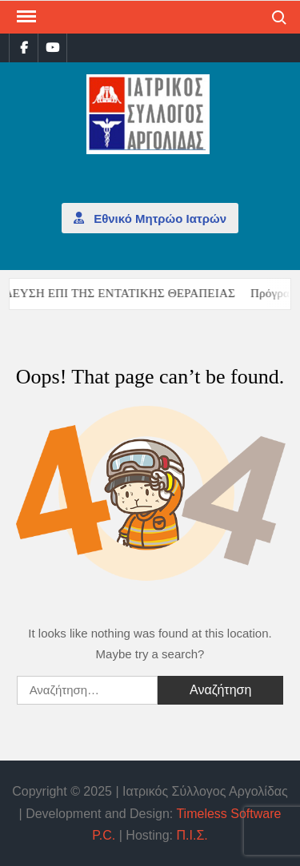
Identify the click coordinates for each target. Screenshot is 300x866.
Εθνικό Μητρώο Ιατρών (150, 217)
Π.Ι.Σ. (192, 835)
